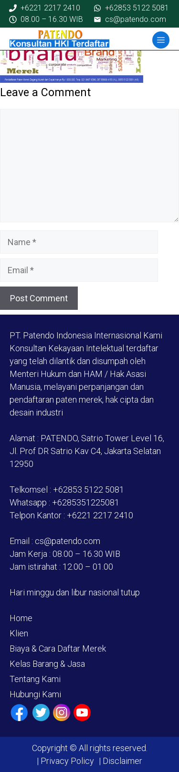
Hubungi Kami (35, 694)
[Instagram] (61, 712)
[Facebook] (19, 713)
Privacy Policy (67, 761)
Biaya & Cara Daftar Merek (58, 648)
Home (21, 618)
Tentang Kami (35, 679)
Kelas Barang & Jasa (47, 664)
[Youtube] (82, 712)
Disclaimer (121, 761)
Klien (19, 633)
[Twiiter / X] (41, 712)
